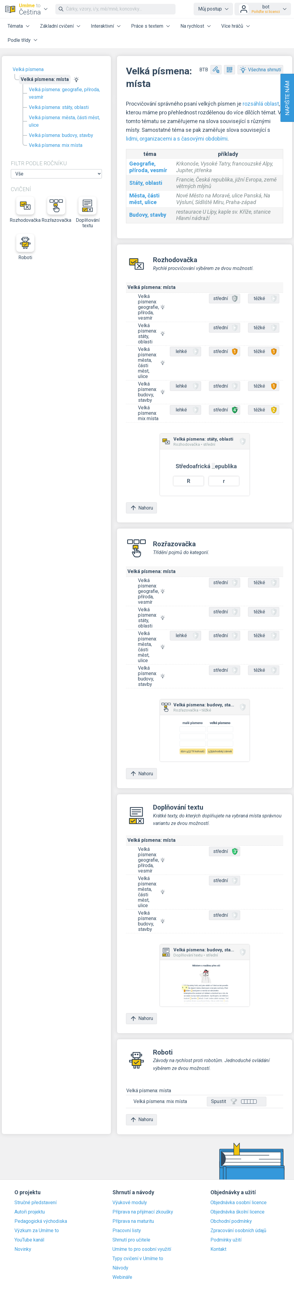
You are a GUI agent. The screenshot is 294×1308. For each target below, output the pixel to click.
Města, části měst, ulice (144, 198)
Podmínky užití (225, 1240)
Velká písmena (28, 69)
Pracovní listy (126, 1230)
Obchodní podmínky (231, 1221)
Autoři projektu (29, 1212)
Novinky (22, 1249)
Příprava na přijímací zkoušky (142, 1212)
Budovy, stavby (147, 215)
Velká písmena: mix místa (55, 145)
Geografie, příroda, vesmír (148, 166)
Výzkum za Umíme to (36, 1230)
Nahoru (141, 507)
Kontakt (218, 1249)
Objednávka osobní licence (238, 1202)
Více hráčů (232, 26)
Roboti (25, 247)
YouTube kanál (29, 1240)
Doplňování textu (88, 212)
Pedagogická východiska (40, 1221)
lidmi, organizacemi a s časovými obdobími (177, 138)
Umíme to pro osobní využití (141, 1249)
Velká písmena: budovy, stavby (61, 135)
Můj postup (210, 9)
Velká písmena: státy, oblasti (59, 107)
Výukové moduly (129, 1202)
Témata (15, 26)
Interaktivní (102, 26)
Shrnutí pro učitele (131, 1240)
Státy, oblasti (145, 183)
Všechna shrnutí (260, 69)
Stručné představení (35, 1202)
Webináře (122, 1277)
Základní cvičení (57, 26)
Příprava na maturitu (133, 1221)
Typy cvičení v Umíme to (137, 1258)
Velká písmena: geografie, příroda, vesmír (64, 93)
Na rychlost (192, 26)
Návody (120, 1268)
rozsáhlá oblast (261, 104)
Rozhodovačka (25, 210)
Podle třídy (19, 40)
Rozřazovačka (56, 210)
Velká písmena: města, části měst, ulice (64, 121)
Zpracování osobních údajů (238, 1230)
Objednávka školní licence (237, 1212)
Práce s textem (147, 26)
